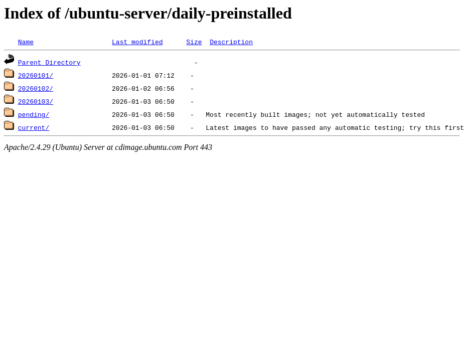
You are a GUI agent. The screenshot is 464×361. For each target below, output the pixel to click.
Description (231, 41)
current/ (33, 127)
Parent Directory (49, 62)
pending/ (33, 114)
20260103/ (35, 101)
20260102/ (35, 88)
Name (26, 41)
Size (194, 41)
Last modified (137, 41)
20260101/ (35, 75)
